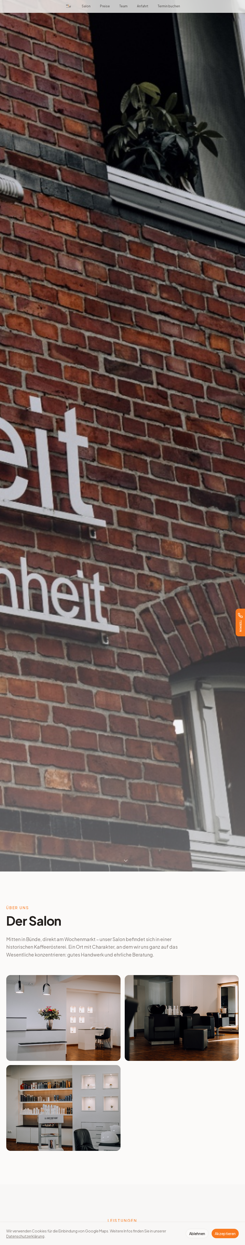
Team (123, 6)
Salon (86, 6)
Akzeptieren (225, 1233)
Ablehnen (197, 1233)
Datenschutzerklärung (25, 1236)
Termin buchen (169, 6)
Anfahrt (142, 6)
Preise (105, 6)
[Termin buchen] (240, 622)
